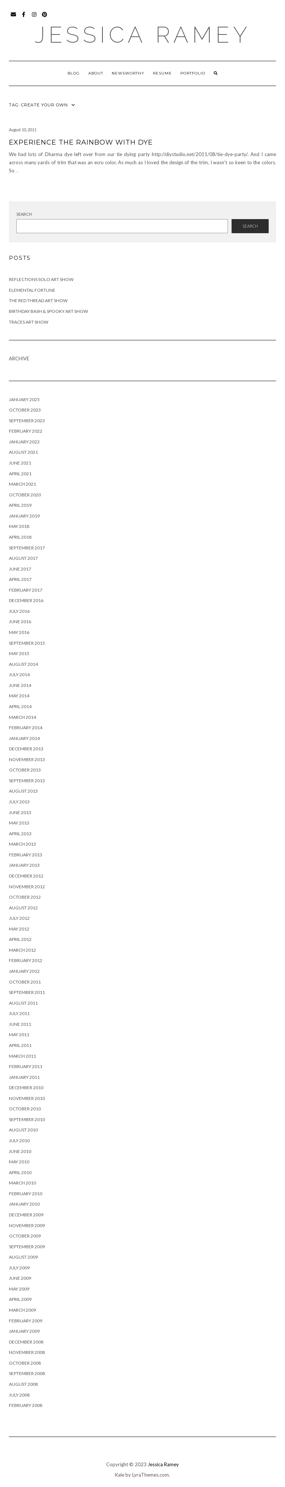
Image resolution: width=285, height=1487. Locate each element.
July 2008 (19, 1395)
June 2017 (20, 569)
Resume (162, 73)
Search (24, 214)
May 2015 (19, 653)
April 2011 (20, 1045)
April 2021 (20, 473)
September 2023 (27, 420)
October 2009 (25, 1236)
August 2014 (23, 664)
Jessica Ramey (143, 35)
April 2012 (20, 939)
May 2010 (19, 1161)
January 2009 (24, 1331)
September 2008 (27, 1373)
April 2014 (20, 706)
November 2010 (27, 1098)
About (95, 73)
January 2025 (24, 399)
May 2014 (19, 695)
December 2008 (26, 1342)
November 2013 (27, 759)
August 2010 (23, 1130)
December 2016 (26, 600)
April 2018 (20, 537)
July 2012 (19, 918)
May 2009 (19, 1289)
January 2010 (24, 1204)
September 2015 (27, 643)
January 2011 (24, 1077)
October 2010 (25, 1108)
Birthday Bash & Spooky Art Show (48, 311)
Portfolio (192, 73)
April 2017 (20, 579)
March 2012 (22, 950)
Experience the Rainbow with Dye (81, 142)
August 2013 (23, 791)
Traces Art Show (28, 322)
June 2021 (20, 463)
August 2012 (23, 908)
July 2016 (19, 611)
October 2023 (25, 410)
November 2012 (27, 886)
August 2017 (23, 558)
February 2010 (25, 1193)
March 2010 (22, 1183)
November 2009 (27, 1225)
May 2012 (19, 929)
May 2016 (19, 632)
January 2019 (24, 516)
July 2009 (19, 1267)
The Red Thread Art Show (38, 300)
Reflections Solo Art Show (41, 279)
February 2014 (25, 727)
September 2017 (27, 548)
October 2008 (25, 1363)
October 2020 (25, 495)
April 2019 (20, 505)
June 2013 (20, 812)
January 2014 (24, 738)
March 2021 (22, 484)
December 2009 (26, 1214)
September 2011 (27, 992)
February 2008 (25, 1405)
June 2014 (20, 685)
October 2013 (25, 770)
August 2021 (23, 452)
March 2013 (22, 844)
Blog (74, 73)
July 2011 (19, 1013)
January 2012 (24, 971)
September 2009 (27, 1246)
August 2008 (23, 1384)
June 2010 (20, 1151)
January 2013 (24, 865)
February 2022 (25, 431)
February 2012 (25, 960)
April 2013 (20, 833)
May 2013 (19, 823)
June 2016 (20, 621)
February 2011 (25, 1066)
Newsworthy (128, 73)
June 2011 (20, 1024)
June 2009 (20, 1278)
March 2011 (22, 1056)
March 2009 (22, 1310)
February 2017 (25, 590)
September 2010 (27, 1119)
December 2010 (26, 1087)
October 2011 (25, 982)
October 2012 (25, 897)
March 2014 (22, 717)
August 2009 (23, 1257)
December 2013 (26, 748)
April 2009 (20, 1299)
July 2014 (19, 674)
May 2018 (19, 526)
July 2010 (19, 1140)
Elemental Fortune (32, 290)
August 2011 (23, 1003)
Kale (119, 1475)
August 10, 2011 (22, 129)
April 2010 (20, 1172)
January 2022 (24, 442)
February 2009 (25, 1321)
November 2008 (27, 1352)
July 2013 (19, 801)
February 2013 (25, 854)
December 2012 (26, 876)
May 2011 (19, 1034)
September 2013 (27, 780)
